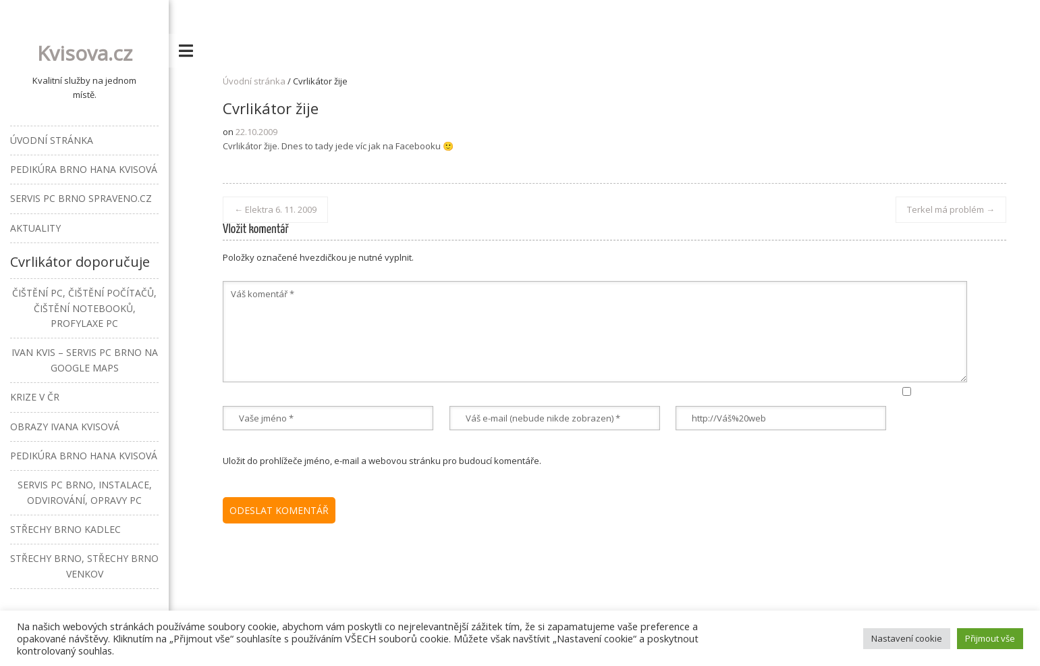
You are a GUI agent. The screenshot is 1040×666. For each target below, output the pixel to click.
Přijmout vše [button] (990, 638)
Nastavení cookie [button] (906, 638)
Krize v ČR (34, 396)
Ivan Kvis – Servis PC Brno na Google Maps (84, 360)
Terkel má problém (951, 209)
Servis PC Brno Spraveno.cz (81, 198)
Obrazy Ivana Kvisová (64, 426)
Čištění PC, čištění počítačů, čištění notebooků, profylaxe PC (84, 308)
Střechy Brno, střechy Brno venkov (84, 566)
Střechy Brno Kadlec (65, 529)
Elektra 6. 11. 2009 (275, 209)
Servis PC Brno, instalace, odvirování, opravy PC (85, 492)
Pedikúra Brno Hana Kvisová (83, 169)
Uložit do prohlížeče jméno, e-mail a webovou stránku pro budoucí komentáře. (382, 461)
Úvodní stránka (254, 81)
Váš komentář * (595, 331)
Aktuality (35, 228)
